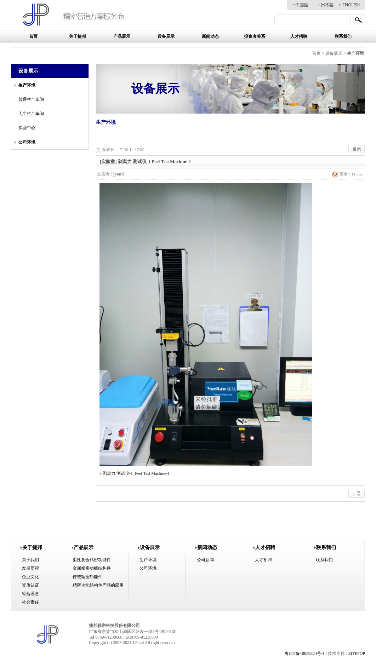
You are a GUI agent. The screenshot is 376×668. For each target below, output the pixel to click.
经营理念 (30, 593)
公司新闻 (205, 559)
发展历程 (30, 568)
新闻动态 (210, 36)
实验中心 (26, 127)
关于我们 (30, 559)
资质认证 (30, 585)
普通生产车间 (31, 99)
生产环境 (147, 559)
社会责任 (30, 602)
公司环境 (147, 568)
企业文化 (30, 576)
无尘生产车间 (31, 113)
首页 (33, 36)
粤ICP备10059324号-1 (305, 653)
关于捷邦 (77, 36)
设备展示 (166, 36)
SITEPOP (356, 653)
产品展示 (121, 36)
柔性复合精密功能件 (92, 559)
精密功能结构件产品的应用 (98, 585)
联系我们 (343, 36)
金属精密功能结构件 (92, 568)
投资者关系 (254, 36)
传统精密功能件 (87, 576)
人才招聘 (298, 36)
